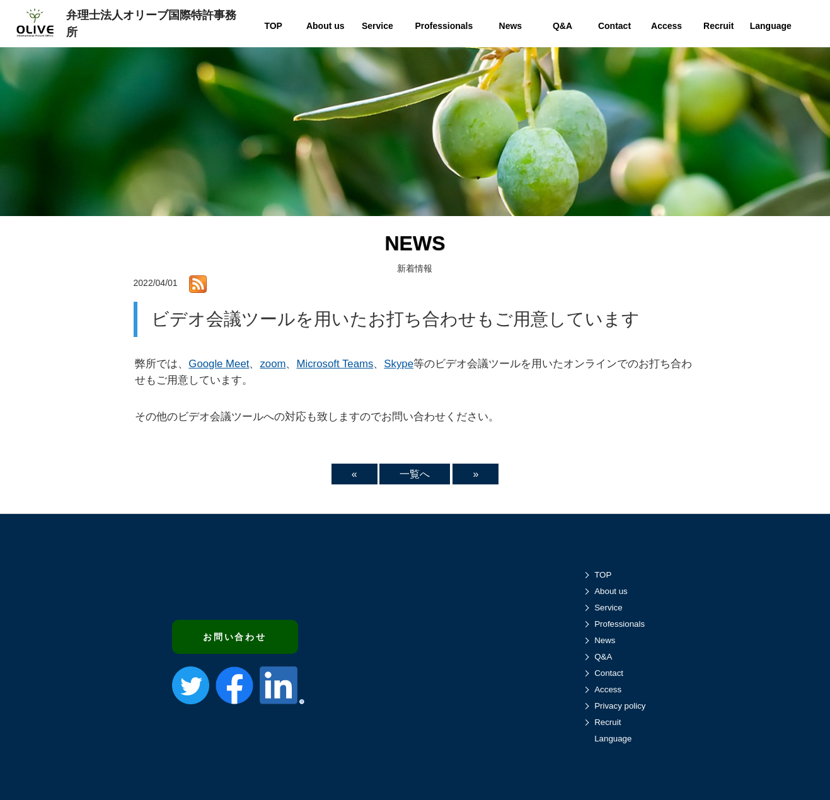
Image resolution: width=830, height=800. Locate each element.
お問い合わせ (235, 637)
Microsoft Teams (334, 364)
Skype (398, 364)
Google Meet (218, 364)
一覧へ (415, 474)
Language (612, 738)
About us (611, 591)
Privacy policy (619, 706)
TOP (602, 575)
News (604, 640)
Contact (608, 673)
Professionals (619, 624)
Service (608, 607)
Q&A (603, 656)
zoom (272, 364)
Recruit (607, 722)
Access (607, 689)
